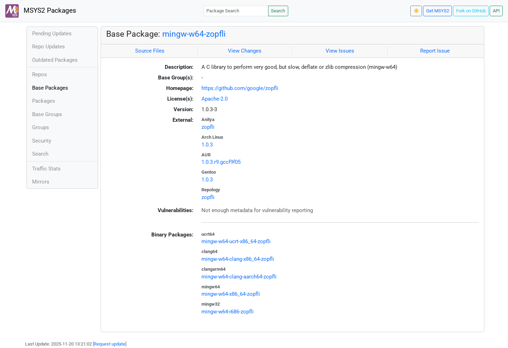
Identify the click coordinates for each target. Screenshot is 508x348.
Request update (109, 344)
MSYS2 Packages (40, 11)
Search (278, 10)
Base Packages (50, 88)
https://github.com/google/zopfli (239, 88)
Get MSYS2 (437, 10)
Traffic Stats (46, 169)
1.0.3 (207, 145)
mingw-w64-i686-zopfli (227, 311)
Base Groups (47, 114)
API (496, 10)
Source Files (149, 51)
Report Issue (435, 51)
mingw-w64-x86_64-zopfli (230, 294)
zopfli (207, 127)
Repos (39, 74)
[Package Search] (236, 11)
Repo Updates (48, 46)
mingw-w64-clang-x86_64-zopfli (237, 259)
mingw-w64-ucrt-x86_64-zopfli (236, 241)
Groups (40, 127)
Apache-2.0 (214, 99)
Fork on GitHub (471, 10)
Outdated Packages (55, 60)
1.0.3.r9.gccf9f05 (221, 162)
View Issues (340, 51)
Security (41, 141)
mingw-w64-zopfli (194, 33)
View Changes (244, 51)
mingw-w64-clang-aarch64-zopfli (239, 277)
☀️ (416, 10)
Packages (43, 101)
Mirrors (40, 182)
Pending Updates (52, 33)
